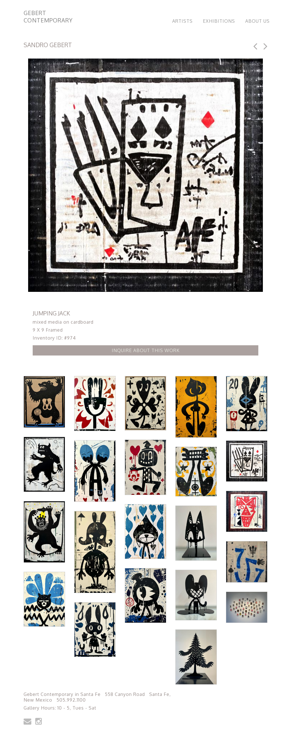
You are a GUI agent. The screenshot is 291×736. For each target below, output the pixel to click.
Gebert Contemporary (48, 16)
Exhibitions (219, 21)
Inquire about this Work (146, 350)
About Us (257, 21)
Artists (182, 21)
